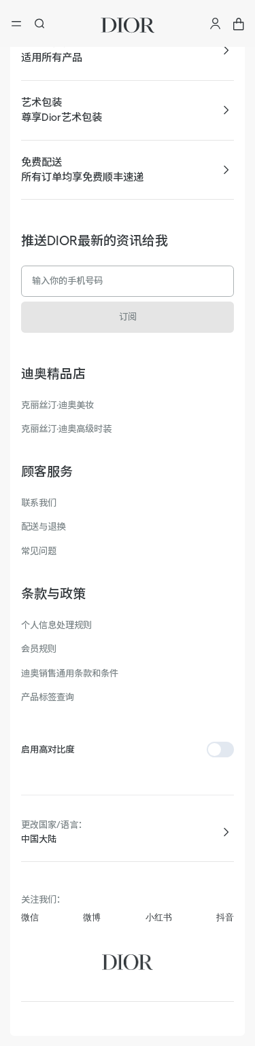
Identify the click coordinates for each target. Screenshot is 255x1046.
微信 (30, 917)
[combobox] (128, 839)
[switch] (220, 749)
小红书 (159, 917)
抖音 (225, 917)
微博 (92, 917)
